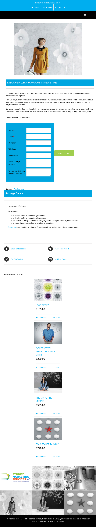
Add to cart (64, 153)
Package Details (14, 193)
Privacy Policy (41, 519)
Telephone (12, 149)
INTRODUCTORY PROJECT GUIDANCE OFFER (45, 351)
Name (11, 130)
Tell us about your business (15, 163)
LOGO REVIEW (42, 305)
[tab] (48, 193)
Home (37, 3)
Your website (13, 155)
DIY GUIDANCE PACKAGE (47, 444)
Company (12, 143)
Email (11, 137)
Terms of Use (53, 519)
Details (57, 318)
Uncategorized (18, 189)
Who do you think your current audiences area (17, 172)
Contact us (12, 227)
